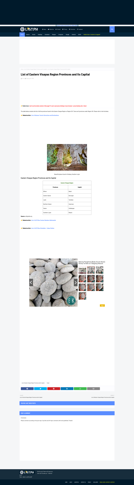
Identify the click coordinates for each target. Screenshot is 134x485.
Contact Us (83, 482)
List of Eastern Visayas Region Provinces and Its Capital (35, 69)
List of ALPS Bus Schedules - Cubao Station (42, 228)
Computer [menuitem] (60, 34)
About (44, 29)
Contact (58, 29)
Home (22, 69)
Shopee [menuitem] (54, 34)
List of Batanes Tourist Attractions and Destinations (45, 115)
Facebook (80, 29)
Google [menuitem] (67, 34)
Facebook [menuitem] (47, 34)
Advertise (51, 29)
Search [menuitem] (28, 34)
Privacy (64, 29)
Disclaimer (72, 29)
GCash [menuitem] (33, 34)
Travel (48, 382)
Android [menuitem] (74, 34)
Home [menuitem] (22, 34)
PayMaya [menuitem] (40, 34)
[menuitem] (91, 34)
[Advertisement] (67, 12)
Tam (23, 78)
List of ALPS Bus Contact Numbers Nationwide (43, 220)
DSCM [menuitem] (79, 34)
